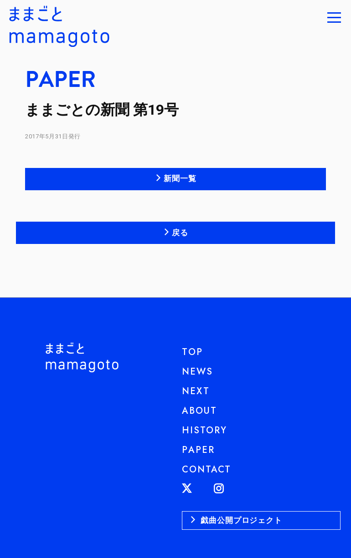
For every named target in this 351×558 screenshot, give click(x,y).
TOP (192, 352)
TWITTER (197, 488)
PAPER (198, 450)
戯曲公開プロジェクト (240, 520)
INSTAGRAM (229, 488)
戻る (180, 232)
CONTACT (206, 469)
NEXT (196, 391)
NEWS (197, 371)
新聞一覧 (180, 178)
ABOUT (199, 410)
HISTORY (204, 430)
